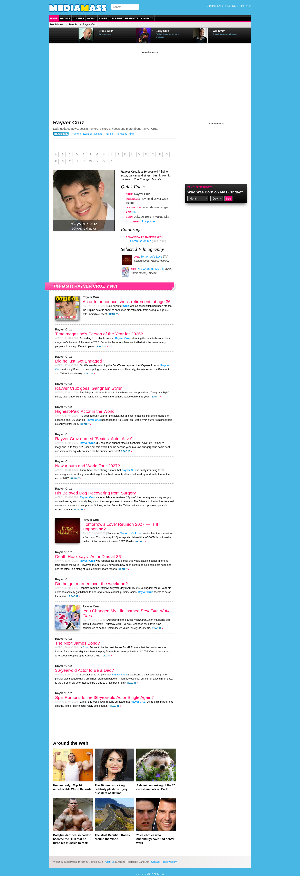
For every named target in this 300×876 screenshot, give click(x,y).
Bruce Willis (106, 31)
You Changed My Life (150, 268)
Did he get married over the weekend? (91, 583)
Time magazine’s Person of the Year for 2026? (99, 333)
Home (54, 18)
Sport (103, 18)
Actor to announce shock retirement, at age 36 (127, 301)
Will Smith (219, 31)
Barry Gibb (162, 31)
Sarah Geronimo (140, 241)
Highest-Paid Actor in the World (84, 411)
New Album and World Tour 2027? (87, 465)
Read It (113, 314)
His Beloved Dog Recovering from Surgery (95, 493)
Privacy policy (169, 861)
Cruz (126, 306)
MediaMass (57, 24)
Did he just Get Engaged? (79, 361)
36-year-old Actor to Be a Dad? (84, 670)
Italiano (109, 133)
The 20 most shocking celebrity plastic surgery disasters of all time (111, 789)
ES (229, 5)
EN (219, 5)
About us (109, 861)
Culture (78, 18)
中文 (248, 5)
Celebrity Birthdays (124, 18)
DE (234, 5)
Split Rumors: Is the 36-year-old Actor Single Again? (104, 697)
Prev (59, 35)
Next (69, 35)
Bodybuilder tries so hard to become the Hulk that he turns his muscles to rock (72, 839)
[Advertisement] (150, 82)
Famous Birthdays (200, 187)
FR (224, 5)
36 (134, 212)
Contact (147, 18)
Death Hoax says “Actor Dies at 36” (88, 556)
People (65, 18)
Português (121, 133)
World (91, 18)
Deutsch (98, 133)
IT (238, 5)
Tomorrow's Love (151, 256)
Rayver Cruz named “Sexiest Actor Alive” (93, 438)
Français (76, 133)
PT (242, 5)
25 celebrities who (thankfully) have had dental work (155, 839)
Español (87, 133)
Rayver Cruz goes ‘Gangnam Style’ (88, 388)
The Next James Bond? (77, 643)
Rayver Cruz (68, 122)
